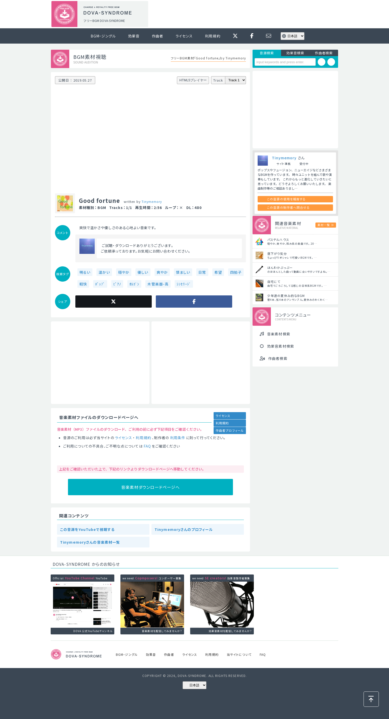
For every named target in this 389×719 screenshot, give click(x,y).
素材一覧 (323, 225)
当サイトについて (239, 654)
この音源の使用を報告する (286, 199)
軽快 (83, 283)
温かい (104, 272)
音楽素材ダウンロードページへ (150, 487)
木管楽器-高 (158, 283)
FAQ (147, 446)
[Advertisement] (245, 14)
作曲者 (157, 35)
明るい (84, 272)
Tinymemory (152, 201)
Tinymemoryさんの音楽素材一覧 (90, 542)
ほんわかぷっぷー (280, 267)
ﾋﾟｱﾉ (117, 283)
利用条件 (177, 437)
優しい (142, 272)
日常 (202, 272)
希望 (218, 272)
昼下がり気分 (277, 253)
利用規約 (212, 35)
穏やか (123, 272)
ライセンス (184, 35)
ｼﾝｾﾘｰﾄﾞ (184, 283)
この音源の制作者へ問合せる (288, 207)
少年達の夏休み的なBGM (286, 295)
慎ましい (183, 272)
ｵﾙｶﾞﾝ (134, 283)
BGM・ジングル (103, 35)
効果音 (134, 35)
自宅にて (273, 281)
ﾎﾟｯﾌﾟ (100, 283)
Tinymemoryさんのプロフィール (184, 529)
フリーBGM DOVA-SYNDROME (104, 20)
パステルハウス (278, 239)
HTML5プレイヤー (193, 80)
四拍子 (236, 272)
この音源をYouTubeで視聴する (87, 529)
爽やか (162, 272)
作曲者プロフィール (230, 430)
